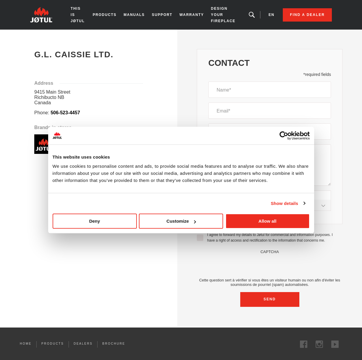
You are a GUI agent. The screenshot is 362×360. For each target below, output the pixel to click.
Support (162, 15)
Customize (181, 221)
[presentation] (269, 265)
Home (35, 35)
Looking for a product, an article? (252, 15)
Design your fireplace (223, 14)
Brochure (113, 343)
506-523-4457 (65, 112)
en (272, 15)
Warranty (191, 15)
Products (105, 15)
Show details (284, 203)
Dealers (83, 343)
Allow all (268, 221)
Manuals (134, 15)
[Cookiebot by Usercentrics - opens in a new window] (284, 135)
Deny (94, 221)
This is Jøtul (78, 14)
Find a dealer (307, 15)
